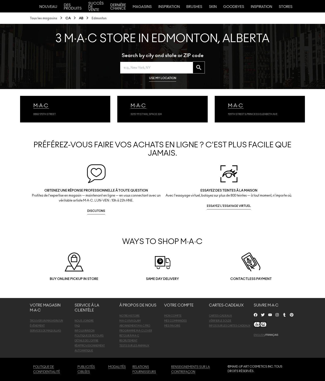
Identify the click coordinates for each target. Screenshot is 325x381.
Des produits (73, 6)
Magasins (142, 7)
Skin (213, 7)
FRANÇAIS (272, 335)
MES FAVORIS (172, 325)
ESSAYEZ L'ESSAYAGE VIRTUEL (229, 206)
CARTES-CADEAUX (220, 315)
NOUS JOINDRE (84, 320)
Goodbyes (233, 7)
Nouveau (48, 7)
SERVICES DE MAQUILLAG (45, 330)
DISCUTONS (96, 211)
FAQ (77, 325)
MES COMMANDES (175, 320)
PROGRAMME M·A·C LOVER (135, 330)
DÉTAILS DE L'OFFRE (86, 340)
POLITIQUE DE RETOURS (89, 335)
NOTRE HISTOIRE (129, 315)
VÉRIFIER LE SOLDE (220, 320)
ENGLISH (259, 335)
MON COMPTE (173, 315)
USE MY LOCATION (162, 78)
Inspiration (169, 7)
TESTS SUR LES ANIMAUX (134, 345)
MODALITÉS (117, 367)
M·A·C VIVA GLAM (130, 320)
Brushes (194, 7)
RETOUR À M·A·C (129, 335)
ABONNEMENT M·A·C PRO (134, 325)
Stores (285, 7)
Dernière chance (118, 6)
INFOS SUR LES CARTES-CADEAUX (229, 325)
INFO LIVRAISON (85, 330)
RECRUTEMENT (128, 340)
